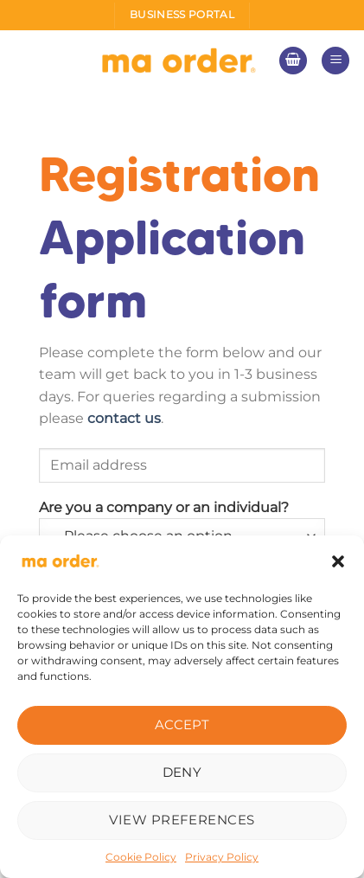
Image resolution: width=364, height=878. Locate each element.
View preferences (181, 819)
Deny (182, 772)
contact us (124, 418)
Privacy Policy (222, 856)
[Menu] (335, 61)
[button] (338, 561)
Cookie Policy (140, 856)
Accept (182, 724)
